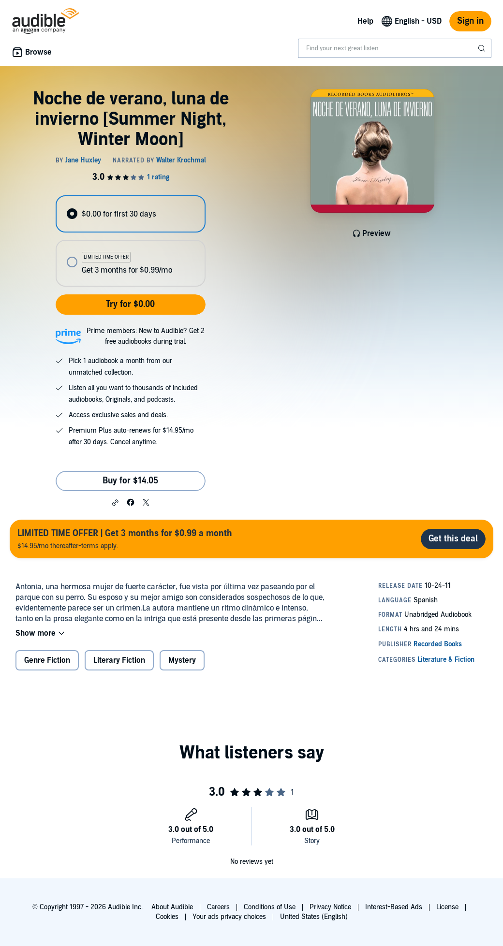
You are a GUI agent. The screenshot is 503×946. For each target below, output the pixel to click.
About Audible (172, 907)
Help (365, 21)
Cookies (167, 917)
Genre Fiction (47, 660)
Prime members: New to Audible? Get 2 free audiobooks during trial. (146, 336)
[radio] (130, 214)
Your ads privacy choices (229, 917)
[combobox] (394, 48)
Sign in (470, 21)
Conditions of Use (270, 907)
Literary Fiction (119, 660)
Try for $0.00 (130, 304)
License (447, 907)
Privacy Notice (330, 907)
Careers (218, 907)
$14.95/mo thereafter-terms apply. (124, 538)
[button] (115, 503)
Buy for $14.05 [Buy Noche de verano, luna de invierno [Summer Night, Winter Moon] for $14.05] (130, 481)
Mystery (182, 660)
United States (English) (314, 917)
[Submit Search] (482, 48)
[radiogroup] (130, 241)
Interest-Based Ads (393, 907)
